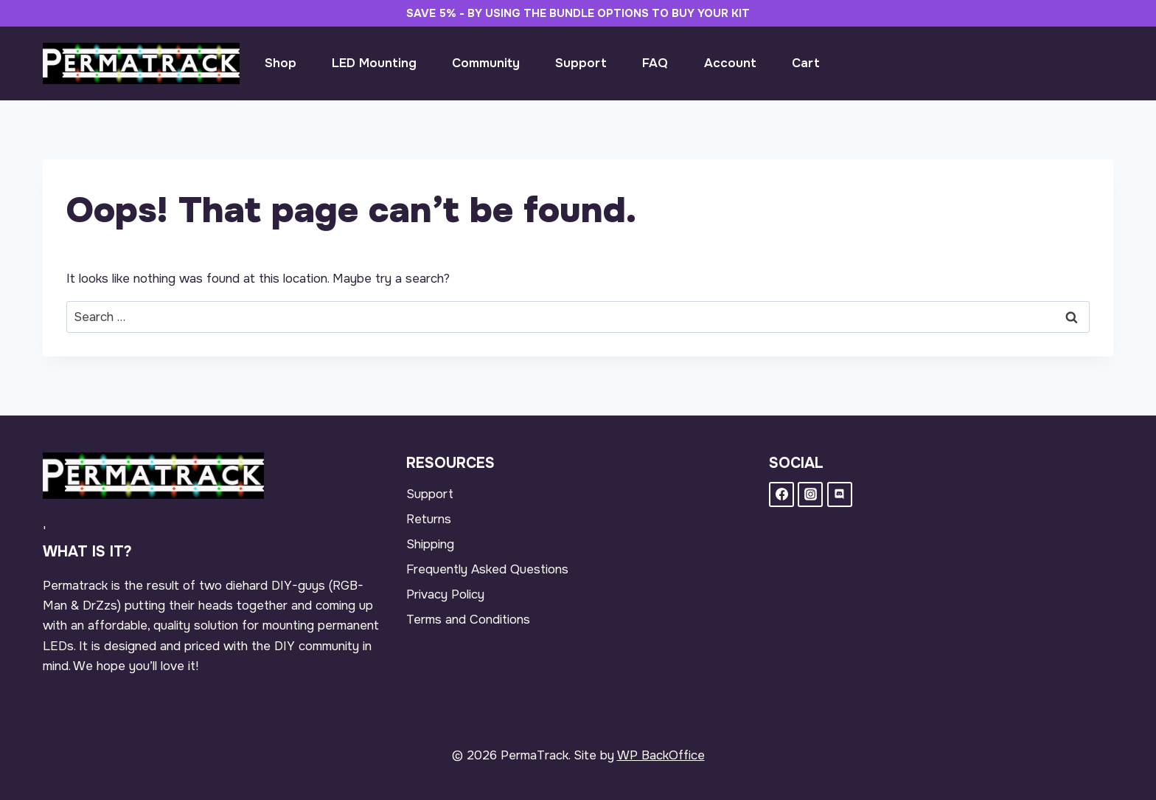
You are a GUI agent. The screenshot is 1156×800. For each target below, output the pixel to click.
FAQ (655, 63)
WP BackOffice (661, 755)
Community (486, 63)
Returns (428, 519)
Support (581, 63)
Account (730, 63)
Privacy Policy (445, 594)
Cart (806, 63)
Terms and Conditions (468, 619)
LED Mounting (374, 63)
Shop (280, 63)
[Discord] (839, 494)
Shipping (430, 544)
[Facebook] (781, 494)
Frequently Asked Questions (487, 569)
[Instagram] (810, 494)
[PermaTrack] (141, 63)
